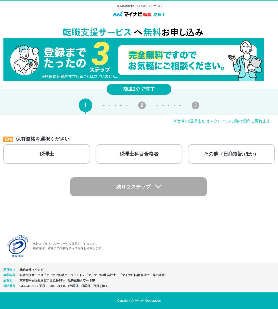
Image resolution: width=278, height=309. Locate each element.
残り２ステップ (134, 187)
